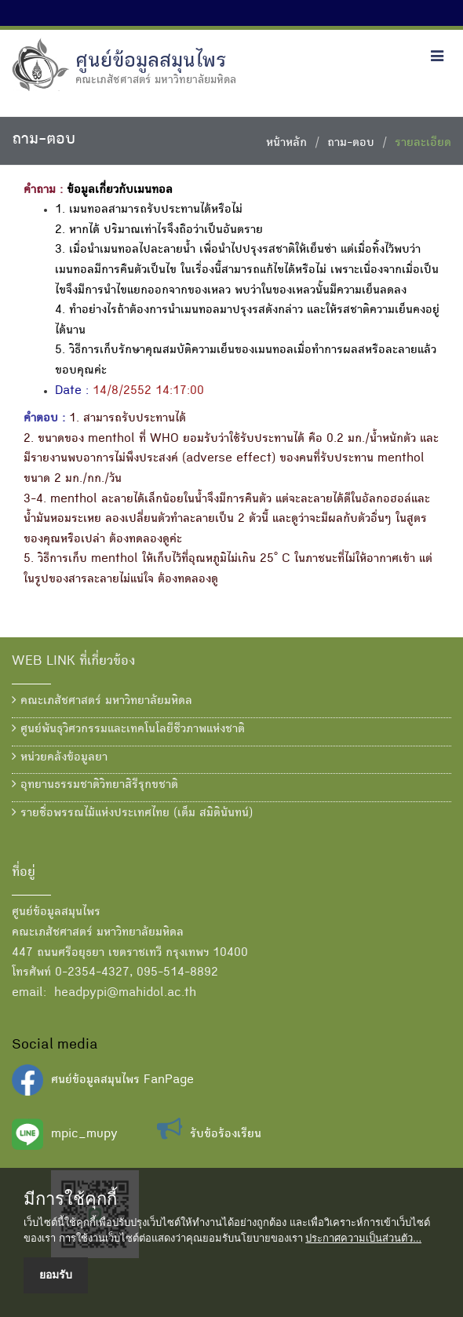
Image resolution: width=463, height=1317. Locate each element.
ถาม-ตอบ (350, 143)
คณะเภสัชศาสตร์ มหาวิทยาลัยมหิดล (102, 701)
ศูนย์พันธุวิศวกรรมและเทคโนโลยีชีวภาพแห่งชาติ (128, 729)
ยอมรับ (55, 1274)
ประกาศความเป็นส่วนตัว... (363, 1238)
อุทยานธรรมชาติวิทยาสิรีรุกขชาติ (95, 785)
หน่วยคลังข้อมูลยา (60, 757)
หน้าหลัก (286, 143)
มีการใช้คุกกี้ (70, 1199)
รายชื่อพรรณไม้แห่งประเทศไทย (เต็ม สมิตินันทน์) (132, 813)
